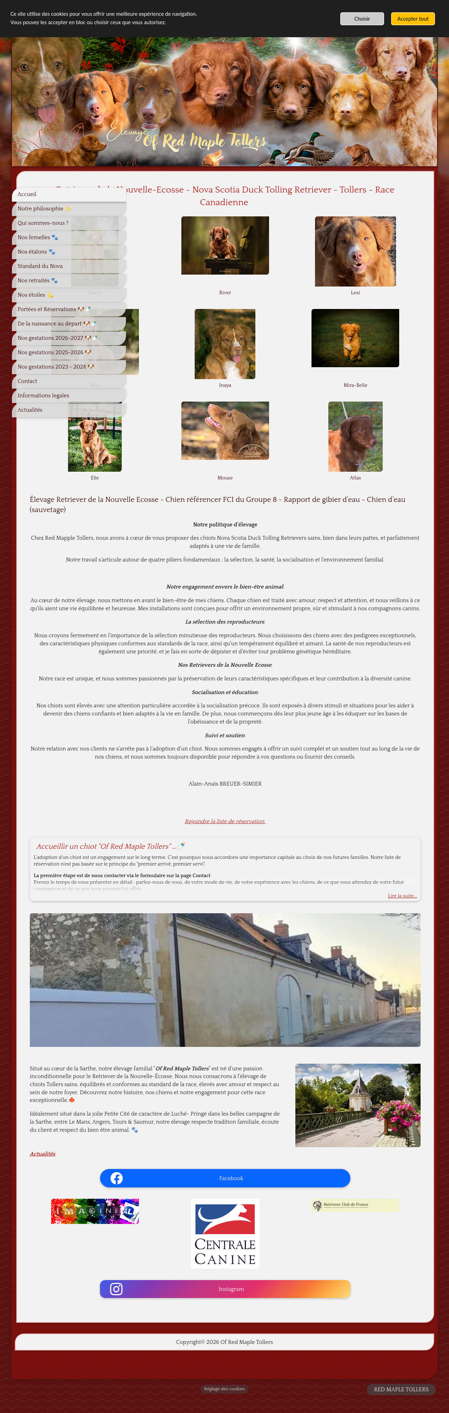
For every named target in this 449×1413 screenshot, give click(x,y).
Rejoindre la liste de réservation (280, 861)
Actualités (152, 1164)
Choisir (362, 18)
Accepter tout (413, 18)
